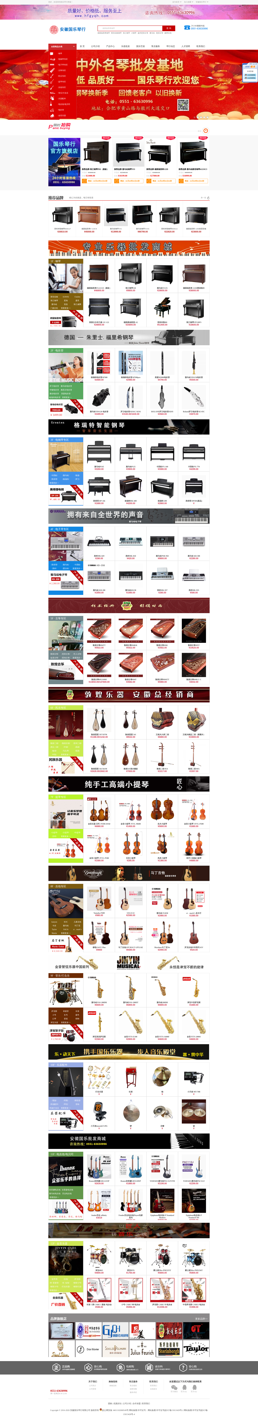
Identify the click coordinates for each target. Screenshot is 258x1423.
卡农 (54, 926)
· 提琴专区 (61, 82)
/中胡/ (65, 747)
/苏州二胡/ (77, 743)
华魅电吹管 (54, 390)
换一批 (203, 198)
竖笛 (66, 1019)
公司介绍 (95, 46)
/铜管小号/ (77, 1283)
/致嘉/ (77, 475)
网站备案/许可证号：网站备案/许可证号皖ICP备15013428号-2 (156, 1410)
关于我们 (92, 1381)
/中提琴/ (77, 833)
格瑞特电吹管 (54, 397)
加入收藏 (187, 2)
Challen (77, 297)
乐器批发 (125, 46)
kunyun (54, 922)
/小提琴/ (54, 833)
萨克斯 (54, 1011)
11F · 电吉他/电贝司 (62, 1154)
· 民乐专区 (61, 76)
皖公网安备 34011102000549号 (114, 1410)
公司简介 (92, 1386)
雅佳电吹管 (54, 394)
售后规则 (133, 1386)
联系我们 (200, 46)
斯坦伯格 (54, 297)
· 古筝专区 (61, 70)
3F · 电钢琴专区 (60, 439)
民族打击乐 (54, 1108)
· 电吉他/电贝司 (63, 104)
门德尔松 (54, 308)
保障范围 (133, 1389)
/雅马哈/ (65, 475)
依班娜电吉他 (54, 1190)
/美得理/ (54, 479)
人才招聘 (185, 46)
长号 (66, 1015)
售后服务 (155, 46)
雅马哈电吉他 (54, 1194)
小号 (54, 1015)
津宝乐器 (54, 1022)
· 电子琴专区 (62, 65)
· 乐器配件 (61, 99)
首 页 (82, 46)
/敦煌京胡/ (66, 743)
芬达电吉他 (67, 1194)
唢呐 (77, 1019)
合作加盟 (136, 1403)
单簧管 (66, 1011)
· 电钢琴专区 (62, 59)
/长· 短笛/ (66, 1283)
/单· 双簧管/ (54, 1283)
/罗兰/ (77, 479)
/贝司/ (54, 836)
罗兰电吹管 (54, 386)
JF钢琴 (133, 33)
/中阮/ (54, 755)
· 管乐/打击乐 (62, 93)
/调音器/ (77, 1101)
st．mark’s (77, 929)
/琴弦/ (65, 1104)
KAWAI (66, 297)
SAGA (65, 929)
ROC (66, 922)
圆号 (77, 1015)
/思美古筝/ (66, 654)
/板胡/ (54, 751)
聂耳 (77, 301)
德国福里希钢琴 (104, 33)
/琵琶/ (77, 751)
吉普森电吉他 (67, 1190)
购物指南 (113, 1381)
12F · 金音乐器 (59, 1243)
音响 (77, 1104)
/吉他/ (65, 1279)
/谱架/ (54, 1101)
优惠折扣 (117, 1403)
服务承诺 (133, 1392)
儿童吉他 (77, 922)
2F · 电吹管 (57, 350)
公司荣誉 (92, 1389)
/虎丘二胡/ (54, 747)
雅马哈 (152, 33)
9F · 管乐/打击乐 (60, 975)
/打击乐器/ (66, 1287)
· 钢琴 (59, 54)
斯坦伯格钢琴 (116, 33)
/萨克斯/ (77, 1279)
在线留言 (153, 1389)
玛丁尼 (77, 926)
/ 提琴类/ (54, 1279)
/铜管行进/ (77, 1287)
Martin (54, 933)
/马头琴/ (65, 751)
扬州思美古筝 (143, 33)
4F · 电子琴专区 (60, 529)
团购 (110, 1403)
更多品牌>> (201, 1318)
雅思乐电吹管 (66, 390)
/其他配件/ (54, 1104)
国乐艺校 (140, 46)
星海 (66, 301)
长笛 (77, 1011)
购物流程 (113, 1386)
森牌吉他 (167, 33)
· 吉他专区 (61, 87)
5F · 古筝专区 (58, 618)
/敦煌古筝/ (54, 654)
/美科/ (54, 568)
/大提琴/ (65, 833)
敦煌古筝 (159, 33)
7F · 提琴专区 (58, 796)
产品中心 (110, 46)
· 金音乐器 (61, 116)
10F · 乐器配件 (59, 1064)
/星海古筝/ (66, 658)
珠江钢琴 (126, 33)
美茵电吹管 (66, 394)
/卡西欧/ (54, 475)
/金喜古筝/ (54, 658)
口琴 (54, 1019)
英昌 (66, 304)
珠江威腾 (77, 304)
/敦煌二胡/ (54, 743)
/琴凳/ (65, 1101)
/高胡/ (77, 747)
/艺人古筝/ (77, 654)
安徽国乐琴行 (201, 2)
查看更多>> (66, 308)
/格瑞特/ (65, 479)
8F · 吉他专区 (58, 886)
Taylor (54, 929)
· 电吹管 (60, 110)
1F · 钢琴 (56, 261)
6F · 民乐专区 (58, 707)
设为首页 (175, 2)
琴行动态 (170, 46)
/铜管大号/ (54, 1287)
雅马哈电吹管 (66, 386)
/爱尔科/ (65, 568)
